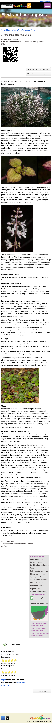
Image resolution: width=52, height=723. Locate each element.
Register (48, 1)
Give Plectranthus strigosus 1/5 (2, 660)
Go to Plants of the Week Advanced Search (18, 30)
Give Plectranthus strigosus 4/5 (12, 660)
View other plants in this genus (37, 74)
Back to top (42, 691)
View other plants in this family (37, 69)
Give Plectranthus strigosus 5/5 (15, 660)
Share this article (12, 644)
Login (42, 1)
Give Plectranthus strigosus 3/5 (9, 660)
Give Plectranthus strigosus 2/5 (6, 660)
